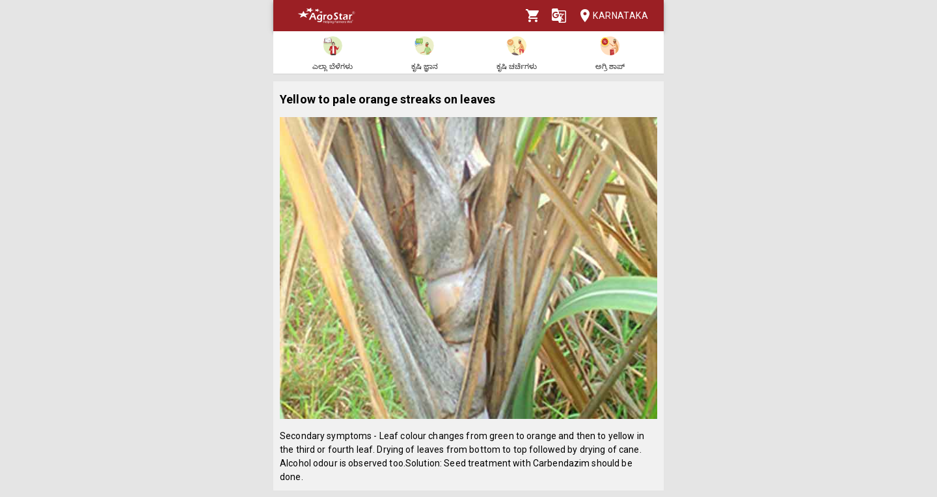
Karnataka (610, 16)
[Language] (559, 16)
